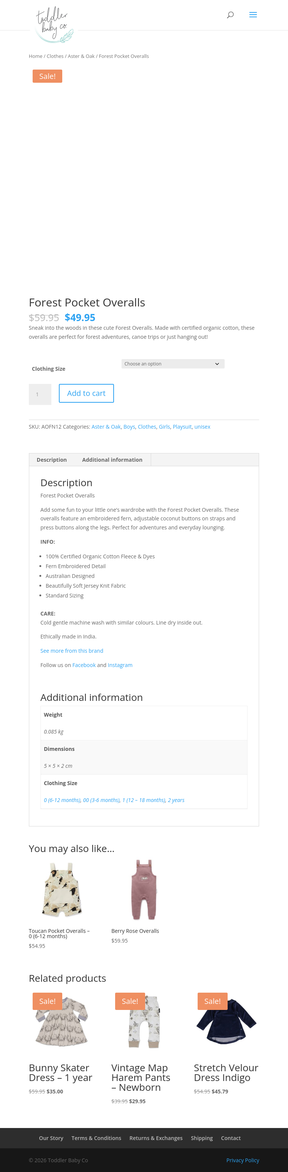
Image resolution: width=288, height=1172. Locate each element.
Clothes (55, 56)
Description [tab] (52, 459)
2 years (176, 800)
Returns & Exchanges (156, 1138)
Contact (231, 1138)
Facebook (84, 665)
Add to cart (86, 393)
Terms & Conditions (96, 1138)
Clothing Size (48, 368)
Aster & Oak (81, 56)
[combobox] (144, 332)
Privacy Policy (242, 1160)
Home (35, 56)
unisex (202, 426)
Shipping (202, 1138)
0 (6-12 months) (62, 800)
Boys (129, 426)
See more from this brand (72, 650)
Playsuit (182, 426)
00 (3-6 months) (101, 800)
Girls (164, 426)
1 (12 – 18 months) (143, 800)
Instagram (120, 665)
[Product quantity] (40, 394)
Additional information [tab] (112, 459)
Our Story (51, 1138)
